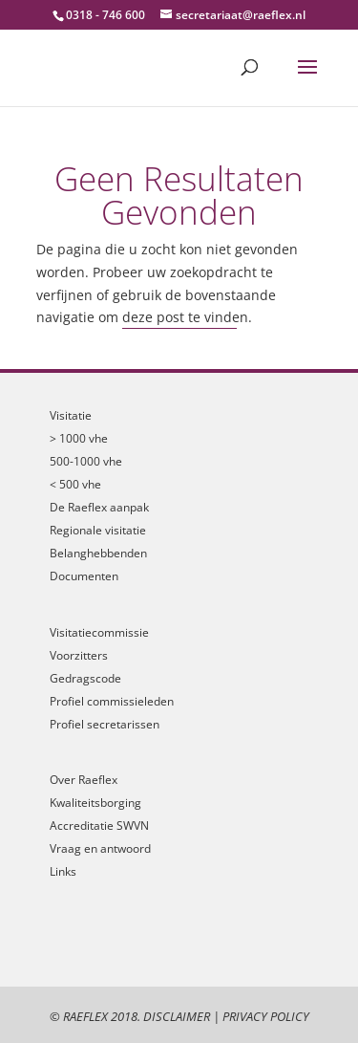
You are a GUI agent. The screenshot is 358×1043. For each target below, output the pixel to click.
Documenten (84, 576)
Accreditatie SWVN (99, 825)
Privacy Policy (265, 1016)
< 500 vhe (75, 484)
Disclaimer (176, 1016)
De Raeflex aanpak (99, 507)
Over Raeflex (83, 779)
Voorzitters (79, 655)
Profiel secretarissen (104, 724)
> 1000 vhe (79, 438)
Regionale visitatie (98, 530)
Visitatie (71, 415)
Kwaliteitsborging (95, 802)
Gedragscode (85, 678)
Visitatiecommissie (99, 632)
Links (63, 871)
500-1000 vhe (86, 461)
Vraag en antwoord (100, 848)
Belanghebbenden (98, 553)
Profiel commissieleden (112, 701)
